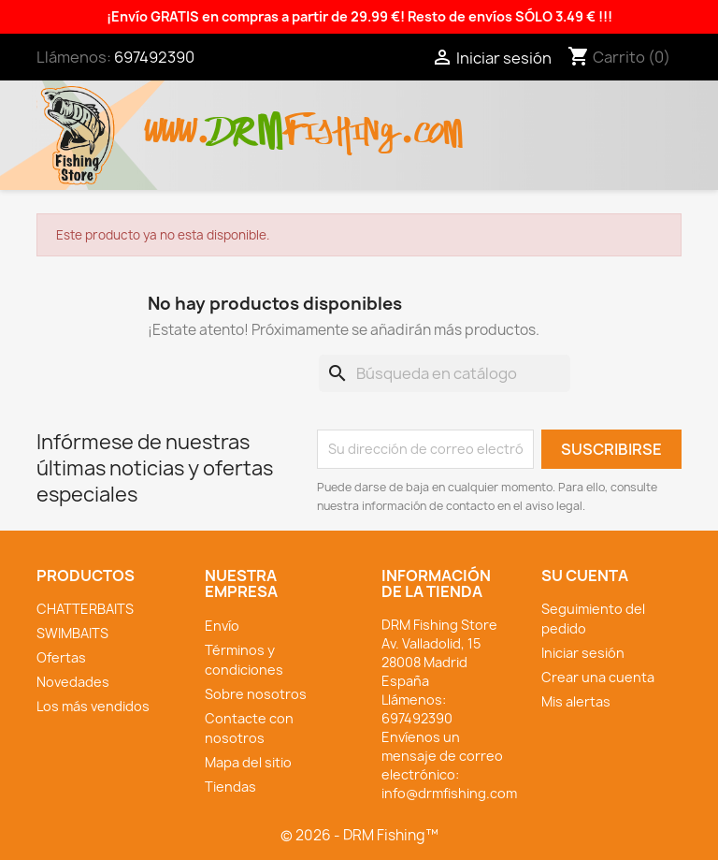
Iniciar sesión (583, 653)
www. (177, 121)
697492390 (154, 57)
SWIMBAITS (72, 633)
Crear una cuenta (597, 677)
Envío (222, 625)
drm (246, 115)
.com (430, 121)
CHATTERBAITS (85, 609)
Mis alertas (575, 701)
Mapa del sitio (248, 762)
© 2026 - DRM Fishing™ (359, 835)
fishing (341, 121)
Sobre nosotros (256, 694)
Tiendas (230, 786)
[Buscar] (444, 373)
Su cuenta (584, 575)
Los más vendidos (93, 706)
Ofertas (61, 657)
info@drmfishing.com (449, 793)
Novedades (72, 682)
